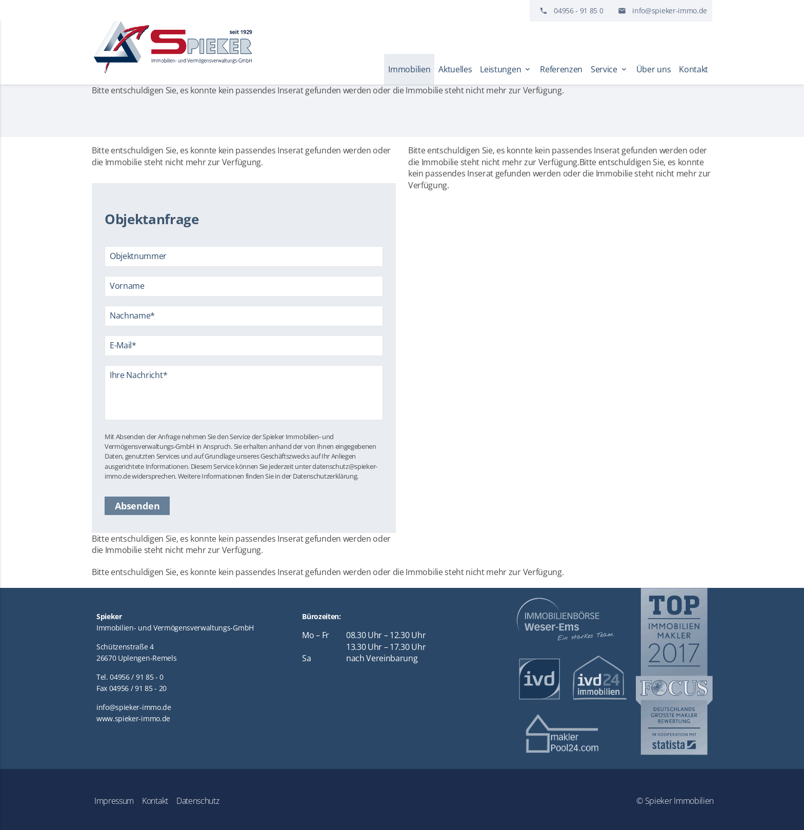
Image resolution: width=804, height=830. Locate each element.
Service (609, 69)
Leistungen (506, 69)
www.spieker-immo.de (133, 718)
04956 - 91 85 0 (578, 10)
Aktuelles (455, 69)
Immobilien (409, 69)
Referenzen (561, 69)
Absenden (137, 506)
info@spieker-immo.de (669, 10)
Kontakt (693, 69)
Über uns (653, 69)
